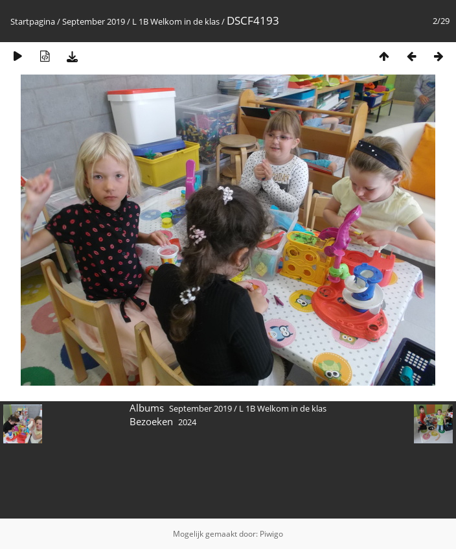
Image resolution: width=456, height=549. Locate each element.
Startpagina (32, 21)
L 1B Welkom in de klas (176, 21)
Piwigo (271, 533)
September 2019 (93, 21)
